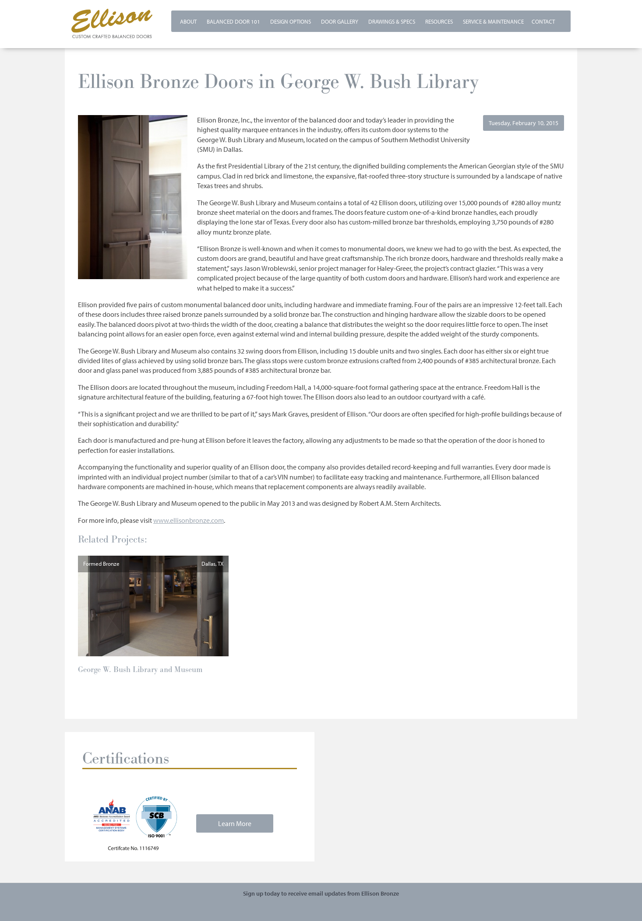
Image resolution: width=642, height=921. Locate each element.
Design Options (290, 21)
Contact (543, 21)
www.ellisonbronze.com (188, 520)
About (188, 21)
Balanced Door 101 (233, 21)
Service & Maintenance (493, 21)
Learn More (234, 823)
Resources (439, 21)
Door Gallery (339, 21)
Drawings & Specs (391, 21)
